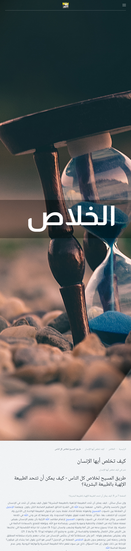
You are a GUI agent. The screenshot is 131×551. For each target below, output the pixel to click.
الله (76, 507)
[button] (124, 5)
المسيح (96, 511)
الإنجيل (10, 507)
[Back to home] (65, 5)
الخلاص (79, 540)
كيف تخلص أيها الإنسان (109, 470)
